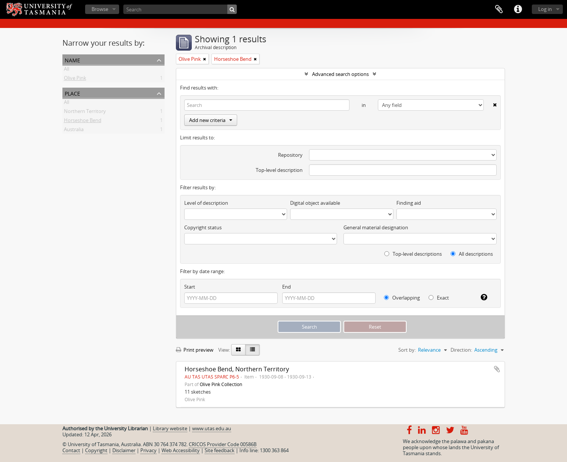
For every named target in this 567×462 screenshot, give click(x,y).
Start (189, 286)
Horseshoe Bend (82, 121)
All (66, 70)
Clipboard (498, 9)
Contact (71, 450)
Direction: (461, 349)
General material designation (375, 227)
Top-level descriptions (413, 253)
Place (72, 93)
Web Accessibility (181, 450)
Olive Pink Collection (221, 384)
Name (72, 59)
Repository (290, 154)
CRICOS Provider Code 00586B (222, 444)
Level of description (206, 202)
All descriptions (471, 253)
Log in (545, 9)
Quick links (517, 9)
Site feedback (220, 450)
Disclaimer (123, 450)
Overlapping (402, 297)
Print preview (194, 349)
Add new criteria (210, 120)
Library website (170, 428)
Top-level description (279, 170)
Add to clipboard (497, 369)
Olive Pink (75, 79)
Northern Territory (85, 112)
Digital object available (315, 202)
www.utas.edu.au (211, 428)
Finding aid (408, 202)
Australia (74, 130)
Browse (100, 9)
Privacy (148, 450)
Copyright (96, 450)
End (286, 286)
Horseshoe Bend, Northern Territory (237, 369)
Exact (439, 297)
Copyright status (203, 227)
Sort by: (407, 349)
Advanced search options (340, 74)
